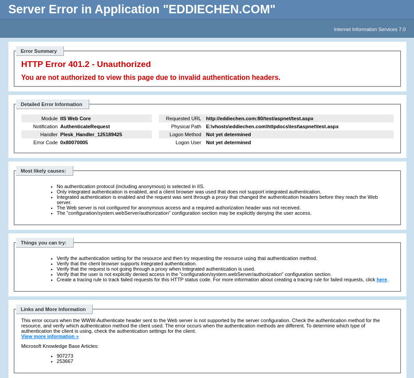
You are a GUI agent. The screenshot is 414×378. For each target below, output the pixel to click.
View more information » (50, 336)
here (382, 279)
